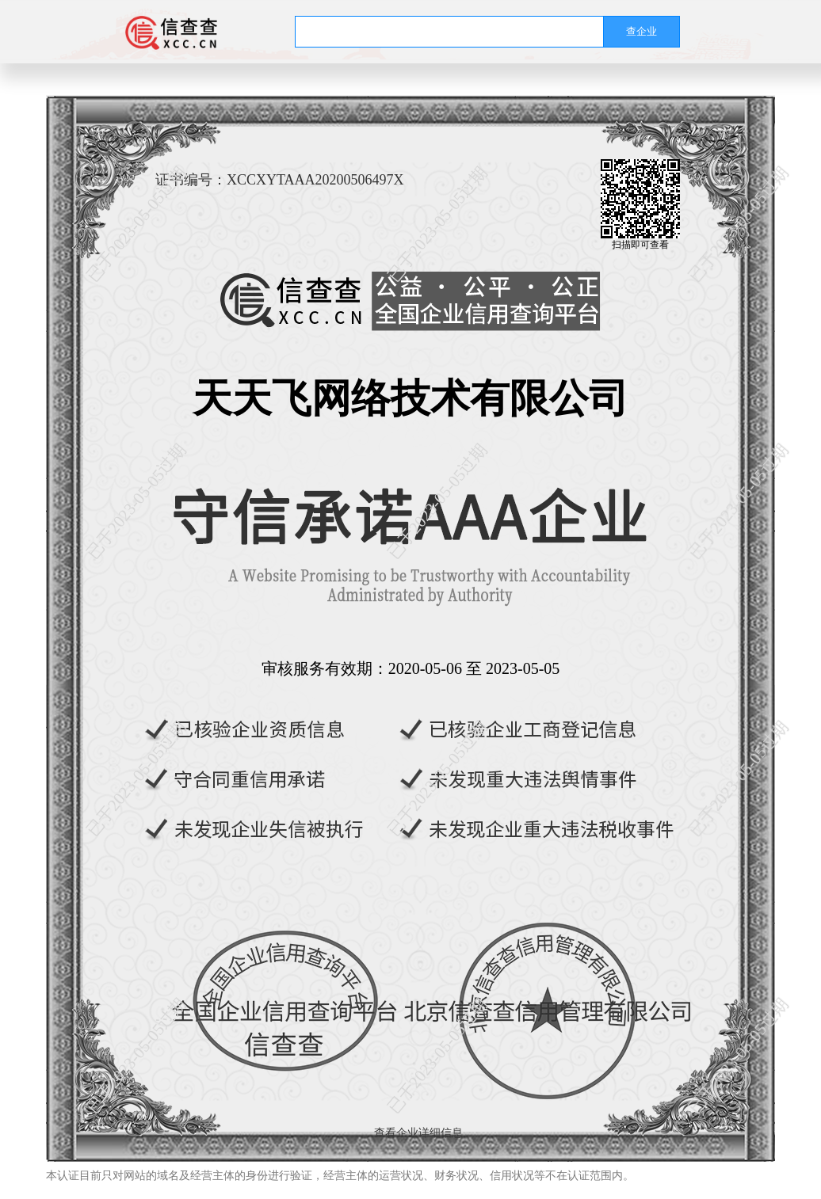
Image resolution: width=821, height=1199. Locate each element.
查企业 (641, 31)
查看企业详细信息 (418, 1133)
